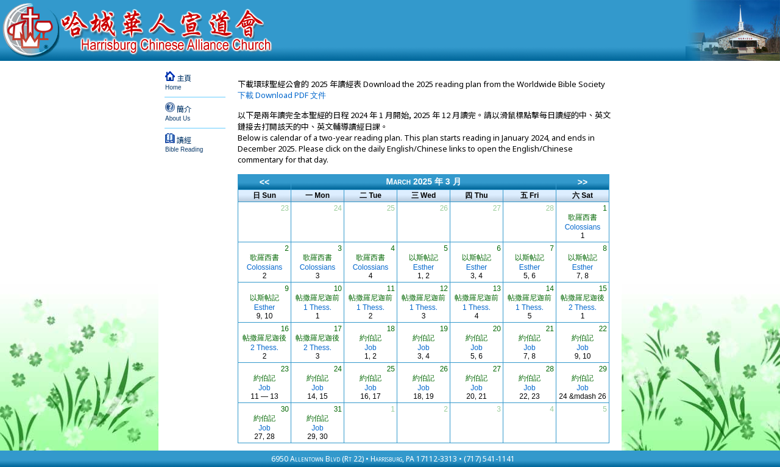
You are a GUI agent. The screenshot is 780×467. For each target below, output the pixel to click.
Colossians (583, 227)
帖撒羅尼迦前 (317, 297)
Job (370, 347)
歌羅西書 (582, 217)
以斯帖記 (423, 257)
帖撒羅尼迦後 (582, 297)
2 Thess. (583, 307)
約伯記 (370, 338)
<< (264, 182)
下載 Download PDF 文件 (282, 95)
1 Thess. (317, 307)
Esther (423, 267)
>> (582, 182)
